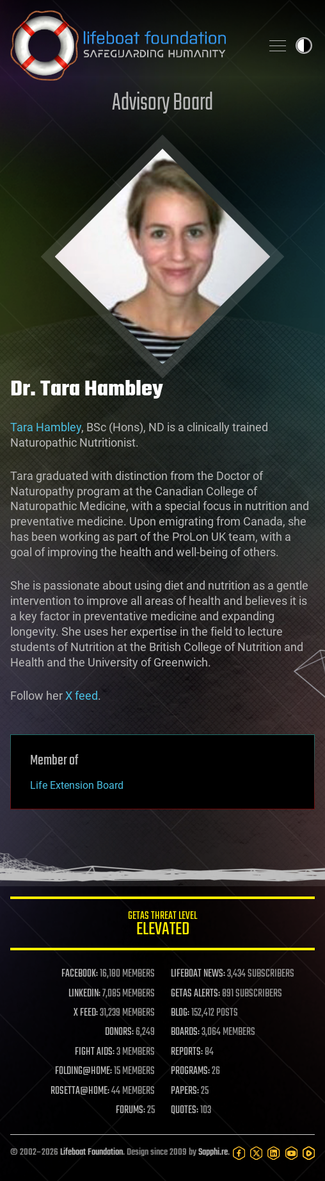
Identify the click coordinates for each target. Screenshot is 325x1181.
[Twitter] (256, 1153)
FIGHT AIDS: (95, 1052)
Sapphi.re (213, 1152)
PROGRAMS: (190, 1071)
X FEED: (86, 1013)
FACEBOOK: (79, 974)
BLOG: (180, 1013)
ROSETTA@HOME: (80, 1091)
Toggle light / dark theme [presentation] (304, 45)
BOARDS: (185, 1032)
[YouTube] (291, 1153)
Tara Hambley (45, 427)
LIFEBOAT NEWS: (198, 974)
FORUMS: (130, 1110)
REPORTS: (187, 1052)
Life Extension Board (76, 785)
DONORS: (119, 1032)
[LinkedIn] (273, 1153)
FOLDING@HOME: (83, 1071)
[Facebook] (239, 1153)
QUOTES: (184, 1110)
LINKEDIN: (84, 994)
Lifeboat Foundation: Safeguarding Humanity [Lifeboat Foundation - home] (130, 45)
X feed (81, 695)
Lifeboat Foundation (91, 1152)
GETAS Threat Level (162, 925)
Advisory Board (162, 103)
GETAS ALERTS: (195, 994)
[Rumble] (309, 1153)
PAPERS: (185, 1091)
